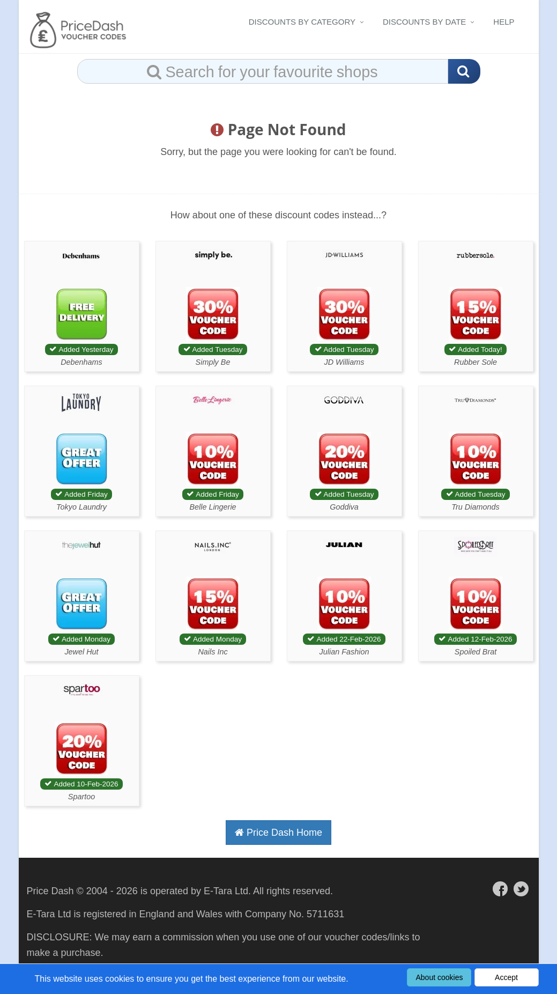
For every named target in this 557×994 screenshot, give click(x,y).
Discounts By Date (424, 21)
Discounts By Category (302, 21)
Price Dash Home (278, 832)
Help (503, 21)
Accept (506, 977)
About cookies (439, 977)
